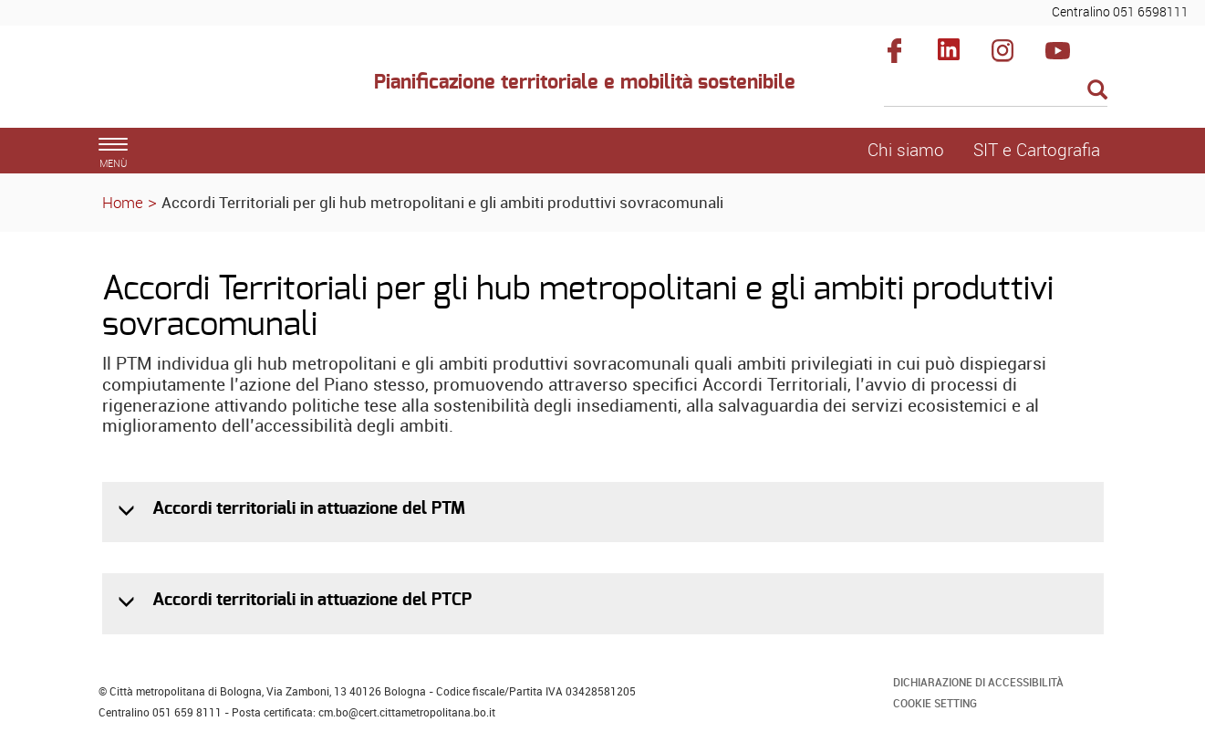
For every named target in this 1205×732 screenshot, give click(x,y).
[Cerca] (995, 91)
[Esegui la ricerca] (1097, 91)
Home (122, 202)
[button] (128, 510)
